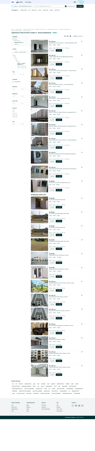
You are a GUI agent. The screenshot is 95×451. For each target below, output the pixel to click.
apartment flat (52, 418)
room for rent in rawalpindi (27, 422)
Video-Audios (43, 10)
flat (13, 415)
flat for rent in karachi (81, 415)
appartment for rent (65, 422)
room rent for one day (79, 422)
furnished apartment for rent (71, 418)
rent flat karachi (19, 425)
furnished (64, 415)
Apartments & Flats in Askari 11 (62, 29)
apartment (50, 415)
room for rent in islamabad (14, 420)
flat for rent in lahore (46, 420)
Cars (27, 10)
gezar (31, 415)
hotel (35, 415)
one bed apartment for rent (50, 425)
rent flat (30, 418)
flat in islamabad (60, 425)
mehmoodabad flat (55, 420)
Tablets (48, 10)
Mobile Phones (21, 10)
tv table (74, 415)
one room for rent (45, 422)
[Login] (77, 2)
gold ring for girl (37, 422)
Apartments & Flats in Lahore (38, 29)
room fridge (40, 415)
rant (26, 418)
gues (47, 418)
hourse (72, 422)
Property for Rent (16, 29)
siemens (38, 420)
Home (10, 29)
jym (34, 420)
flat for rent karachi (60, 418)
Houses (37, 10)
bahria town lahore (57, 415)
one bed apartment (53, 422)
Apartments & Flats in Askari (50, 29)
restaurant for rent (24, 420)
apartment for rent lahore (28, 425)
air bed (31, 420)
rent (10, 415)
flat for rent (18, 415)
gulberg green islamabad (14, 418)
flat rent (22, 418)
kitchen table (12, 425)
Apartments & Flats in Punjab (26, 29)
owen (46, 415)
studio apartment (36, 418)
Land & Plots (54, 10)
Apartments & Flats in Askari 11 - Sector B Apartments (18, 30)
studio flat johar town (64, 420)
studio (69, 415)
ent (59, 422)
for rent (43, 418)
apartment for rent (25, 415)
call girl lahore (72, 420)
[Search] (82, 6)
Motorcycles (31, 10)
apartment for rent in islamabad (15, 422)
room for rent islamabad (39, 425)
